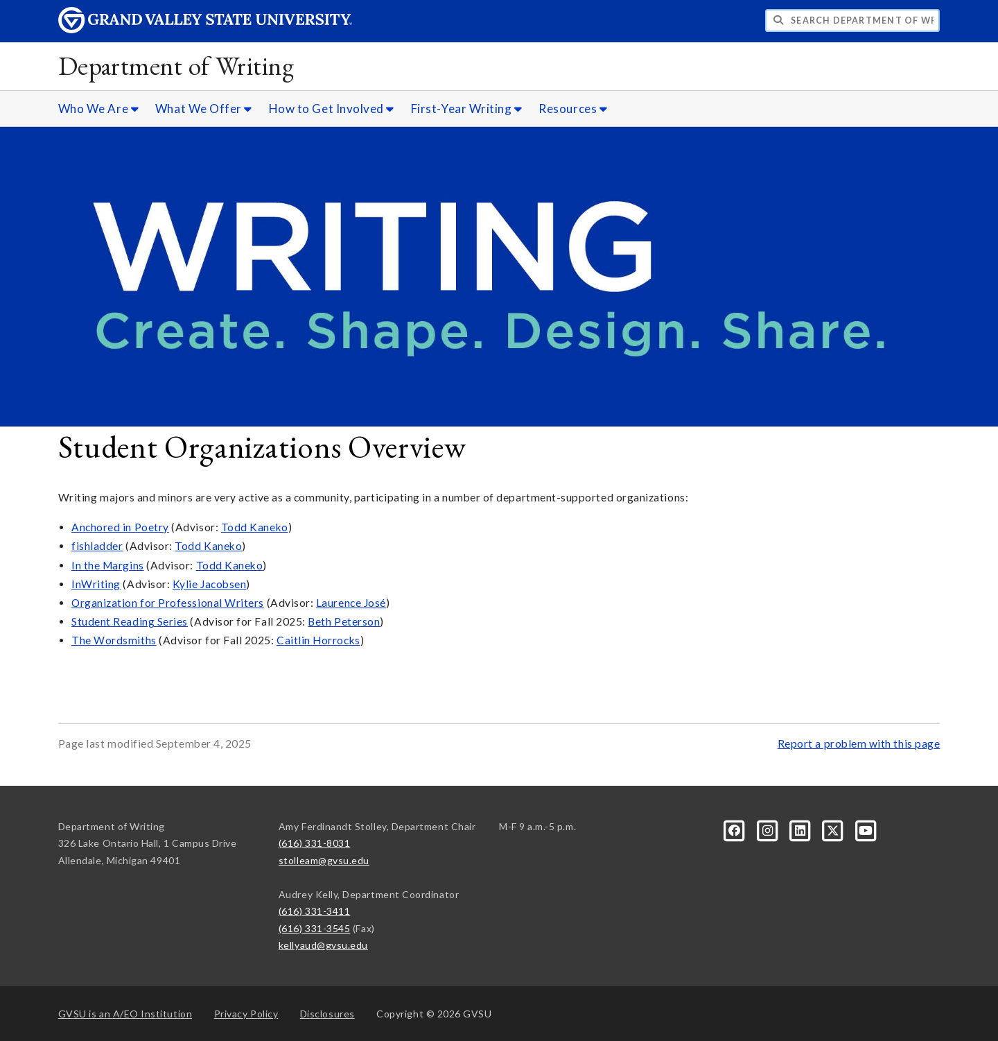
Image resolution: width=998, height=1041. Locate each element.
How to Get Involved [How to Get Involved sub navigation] (331, 108)
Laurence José (351, 602)
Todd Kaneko (254, 527)
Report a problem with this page (859, 743)
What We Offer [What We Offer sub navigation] (203, 108)
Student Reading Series (129, 621)
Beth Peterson (344, 621)
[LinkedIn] (801, 829)
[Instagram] (768, 829)
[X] (834, 829)
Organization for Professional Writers (167, 602)
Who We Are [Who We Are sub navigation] (98, 108)
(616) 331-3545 (315, 928)
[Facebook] (735, 829)
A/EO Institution (125, 1014)
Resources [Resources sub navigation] (573, 108)
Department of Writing (176, 66)
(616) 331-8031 (315, 843)
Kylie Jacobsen (210, 584)
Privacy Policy (246, 1014)
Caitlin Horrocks (318, 640)
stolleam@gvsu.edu (324, 860)
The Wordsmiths (114, 640)
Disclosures (327, 1014)
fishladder (97, 546)
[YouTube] (865, 829)
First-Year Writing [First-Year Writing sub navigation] (467, 108)
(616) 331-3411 (315, 911)
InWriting (96, 584)
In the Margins (107, 565)
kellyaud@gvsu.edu (323, 945)
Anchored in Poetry (120, 527)
